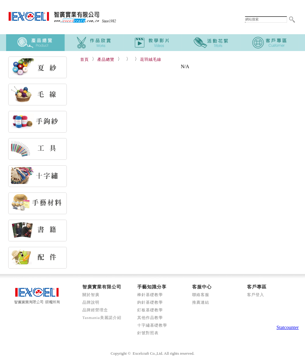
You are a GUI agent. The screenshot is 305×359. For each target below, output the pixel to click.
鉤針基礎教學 (150, 302)
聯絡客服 (200, 294)
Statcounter (288, 327)
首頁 (84, 59)
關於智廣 (90, 294)
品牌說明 (90, 302)
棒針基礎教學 (150, 294)
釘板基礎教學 (150, 310)
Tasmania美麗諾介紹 (101, 317)
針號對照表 (148, 333)
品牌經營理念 (95, 310)
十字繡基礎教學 (152, 325)
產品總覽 (105, 59)
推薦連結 (200, 302)
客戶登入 (255, 294)
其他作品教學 (150, 317)
